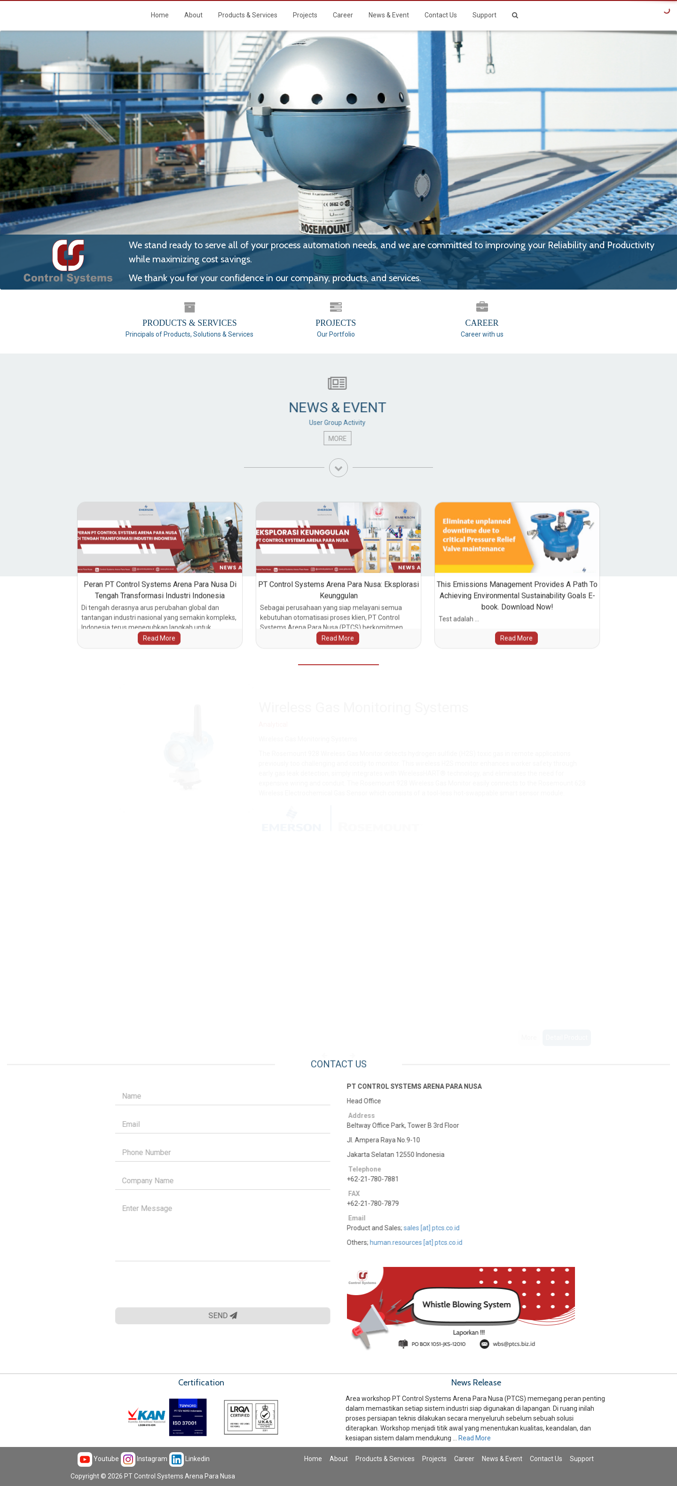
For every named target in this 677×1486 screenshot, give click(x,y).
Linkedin (189, 1458)
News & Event (389, 15)
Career (343, 15)
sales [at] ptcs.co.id (437, 1228)
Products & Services (247, 15)
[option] (425, 866)
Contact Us (441, 15)
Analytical (273, 722)
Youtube (98, 1458)
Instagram (144, 1458)
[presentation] (181, 1284)
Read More (474, 1438)
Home (160, 15)
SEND (217, 1315)
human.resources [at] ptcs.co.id (421, 1242)
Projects (305, 15)
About (193, 15)
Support (484, 15)
